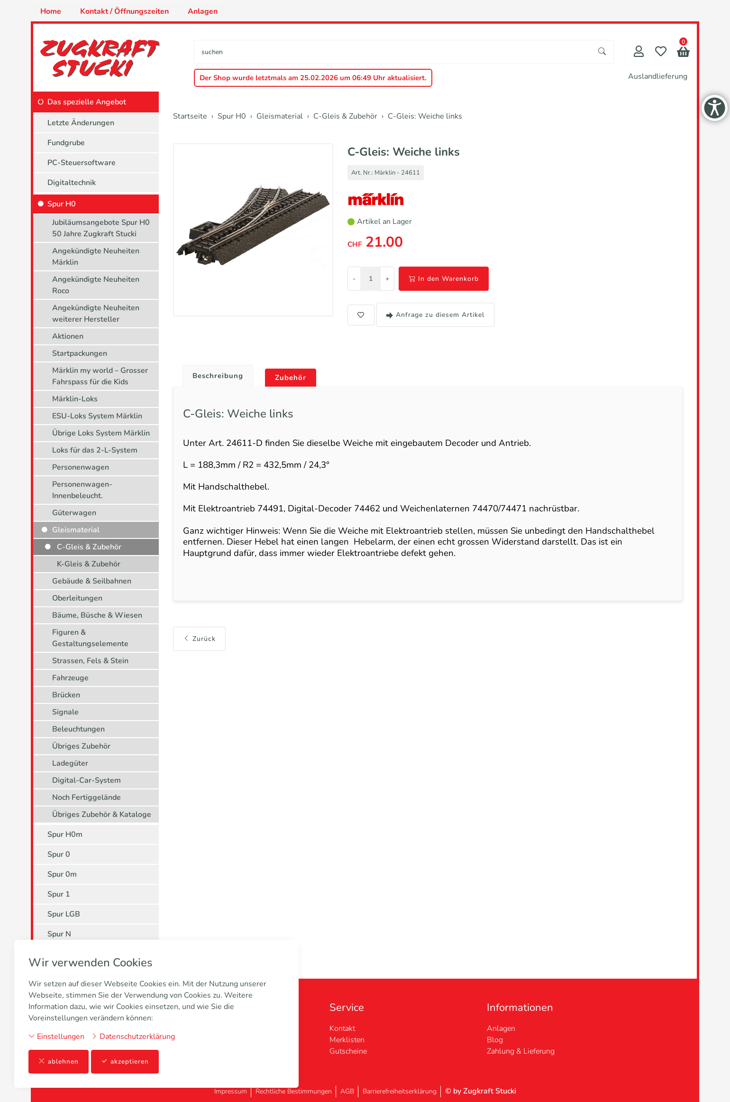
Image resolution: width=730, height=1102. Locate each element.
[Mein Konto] (639, 52)
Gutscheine (348, 1051)
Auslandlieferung (657, 76)
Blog (495, 1040)
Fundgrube (66, 143)
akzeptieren (125, 1061)
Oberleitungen (77, 598)
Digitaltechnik (71, 182)
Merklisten (347, 1040)
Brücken (66, 695)
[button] (683, 53)
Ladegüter (70, 763)
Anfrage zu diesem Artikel (435, 314)
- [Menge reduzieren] (354, 278)
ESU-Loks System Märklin (97, 416)
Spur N (59, 934)
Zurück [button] (199, 650)
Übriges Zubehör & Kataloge (101, 814)
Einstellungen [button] (56, 1036)
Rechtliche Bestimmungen (294, 1091)
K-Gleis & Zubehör (88, 564)
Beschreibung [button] (219, 376)
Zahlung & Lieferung (521, 1051)
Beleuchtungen (78, 729)
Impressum (230, 1091)
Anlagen (203, 11)
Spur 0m (62, 874)
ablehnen (58, 1061)
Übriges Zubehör (81, 746)
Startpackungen (79, 353)
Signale (65, 712)
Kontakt (342, 1028)
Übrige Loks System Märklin (101, 433)
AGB (347, 1091)
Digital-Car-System (86, 780)
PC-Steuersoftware (81, 162)
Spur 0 (58, 854)
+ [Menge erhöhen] (387, 278)
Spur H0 (61, 204)
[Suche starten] (602, 52)
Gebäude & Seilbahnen (91, 581)
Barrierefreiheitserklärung (400, 1091)
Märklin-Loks (75, 399)
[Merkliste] (660, 52)
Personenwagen (80, 467)
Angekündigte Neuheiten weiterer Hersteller (95, 313)
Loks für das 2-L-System (94, 450)
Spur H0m (64, 834)
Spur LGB (63, 914)
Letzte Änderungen (80, 123)
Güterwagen (74, 513)
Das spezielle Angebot (86, 102)
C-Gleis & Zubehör (89, 547)
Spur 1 (58, 894)
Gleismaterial (76, 530)
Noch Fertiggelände (86, 797)
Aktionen (67, 336)
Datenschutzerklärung (133, 1036)
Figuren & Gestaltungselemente (90, 638)
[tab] (216, 374)
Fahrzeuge (70, 678)
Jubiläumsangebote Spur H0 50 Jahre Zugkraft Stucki (101, 228)
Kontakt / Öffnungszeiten (124, 11)
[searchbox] (393, 52)
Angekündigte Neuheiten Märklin (95, 257)
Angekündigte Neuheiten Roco (95, 285)
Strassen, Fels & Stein (90, 661)
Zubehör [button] (294, 378)
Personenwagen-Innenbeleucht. (82, 490)
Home (50, 11)
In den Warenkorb (444, 279)
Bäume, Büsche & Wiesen (97, 615)
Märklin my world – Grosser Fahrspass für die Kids (100, 376)
